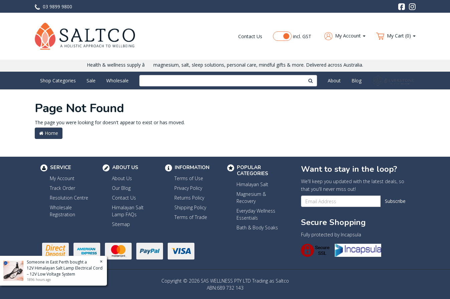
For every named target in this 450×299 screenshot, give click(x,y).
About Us (122, 178)
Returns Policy (189, 198)
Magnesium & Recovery (251, 197)
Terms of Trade (190, 217)
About (334, 80)
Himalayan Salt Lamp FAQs (128, 211)
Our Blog (121, 188)
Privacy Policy (188, 188)
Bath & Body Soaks (257, 227)
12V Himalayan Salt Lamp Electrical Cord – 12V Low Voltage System (64, 271)
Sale (91, 80)
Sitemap (121, 224)
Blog (356, 80)
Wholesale (117, 80)
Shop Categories (58, 80)
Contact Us (250, 36)
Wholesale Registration (62, 211)
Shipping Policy (190, 207)
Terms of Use (188, 178)
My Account (62, 178)
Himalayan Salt (252, 184)
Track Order (62, 188)
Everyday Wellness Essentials (256, 214)
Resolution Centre (69, 198)
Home (48, 133)
